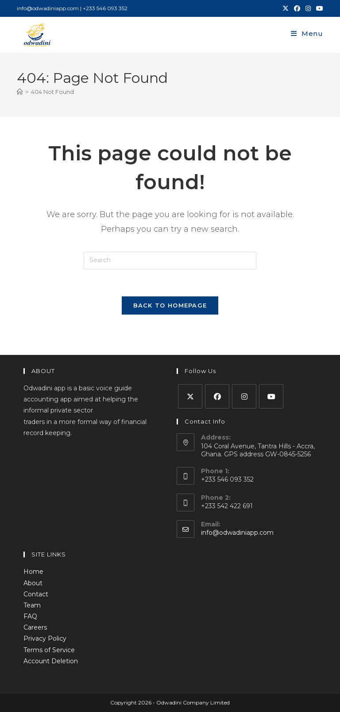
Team (32, 605)
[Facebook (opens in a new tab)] (297, 8)
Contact (35, 594)
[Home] (20, 91)
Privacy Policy (44, 638)
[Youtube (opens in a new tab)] (318, 8)
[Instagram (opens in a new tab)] (308, 8)
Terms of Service (49, 650)
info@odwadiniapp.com (237, 533)
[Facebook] (217, 396)
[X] (190, 396)
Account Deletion (50, 661)
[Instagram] (244, 396)
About (32, 583)
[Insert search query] (170, 260)
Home (33, 572)
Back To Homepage (170, 305)
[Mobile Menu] (307, 33)
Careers (35, 627)
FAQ (30, 616)
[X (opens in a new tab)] (285, 8)
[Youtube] (271, 396)
